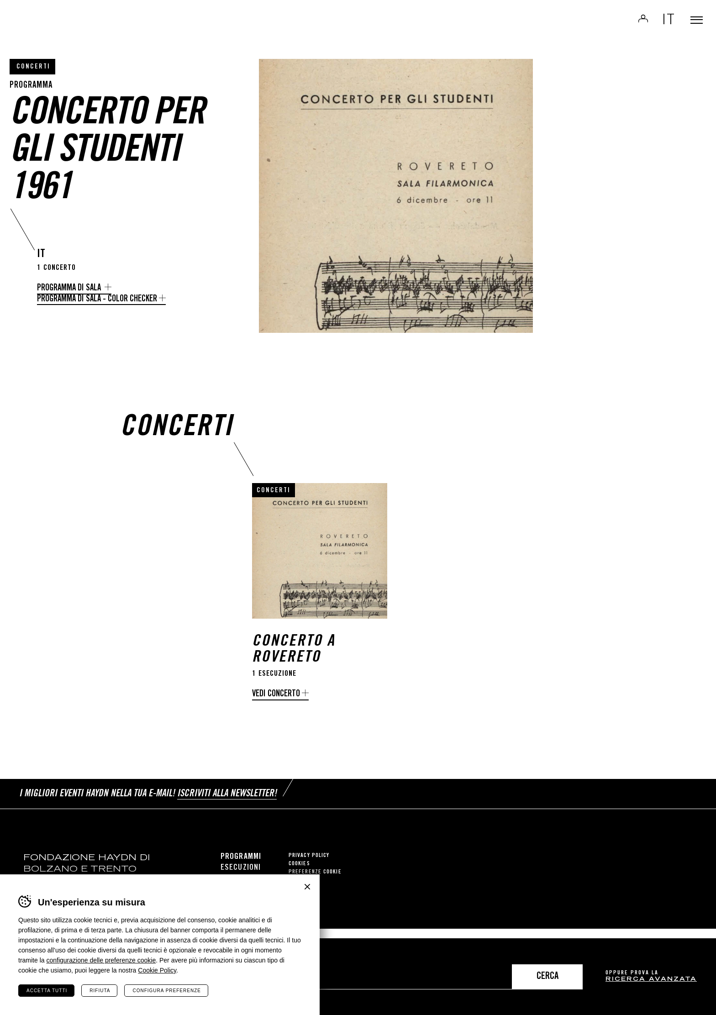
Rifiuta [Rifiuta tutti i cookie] (100, 990)
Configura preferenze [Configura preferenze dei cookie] (166, 990)
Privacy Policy (309, 865)
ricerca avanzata (651, 980)
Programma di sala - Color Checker (97, 299)
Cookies (299, 874)
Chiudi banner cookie (307, 887)
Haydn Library (94, 29)
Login (630, 25)
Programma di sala (70, 288)
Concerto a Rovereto (293, 665)
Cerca (547, 977)
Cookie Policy (157, 970)
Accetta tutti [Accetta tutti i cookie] (46, 990)
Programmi (241, 866)
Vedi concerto (276, 709)
